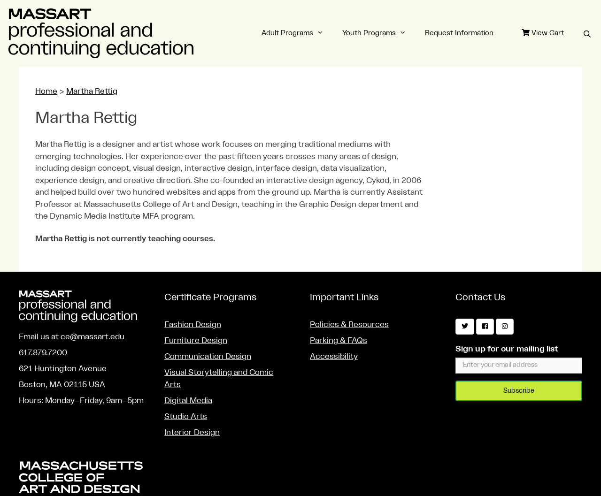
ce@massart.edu (92, 337)
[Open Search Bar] (587, 35)
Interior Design (192, 432)
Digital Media (188, 400)
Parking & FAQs (338, 340)
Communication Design (207, 356)
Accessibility (334, 356)
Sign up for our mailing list (506, 349)
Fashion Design (192, 324)
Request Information (459, 33)
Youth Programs (379, 33)
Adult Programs (297, 33)
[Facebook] (485, 327)
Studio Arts (185, 416)
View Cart (543, 33)
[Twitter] (464, 327)
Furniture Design (195, 340)
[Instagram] (505, 327)
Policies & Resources (349, 324)
